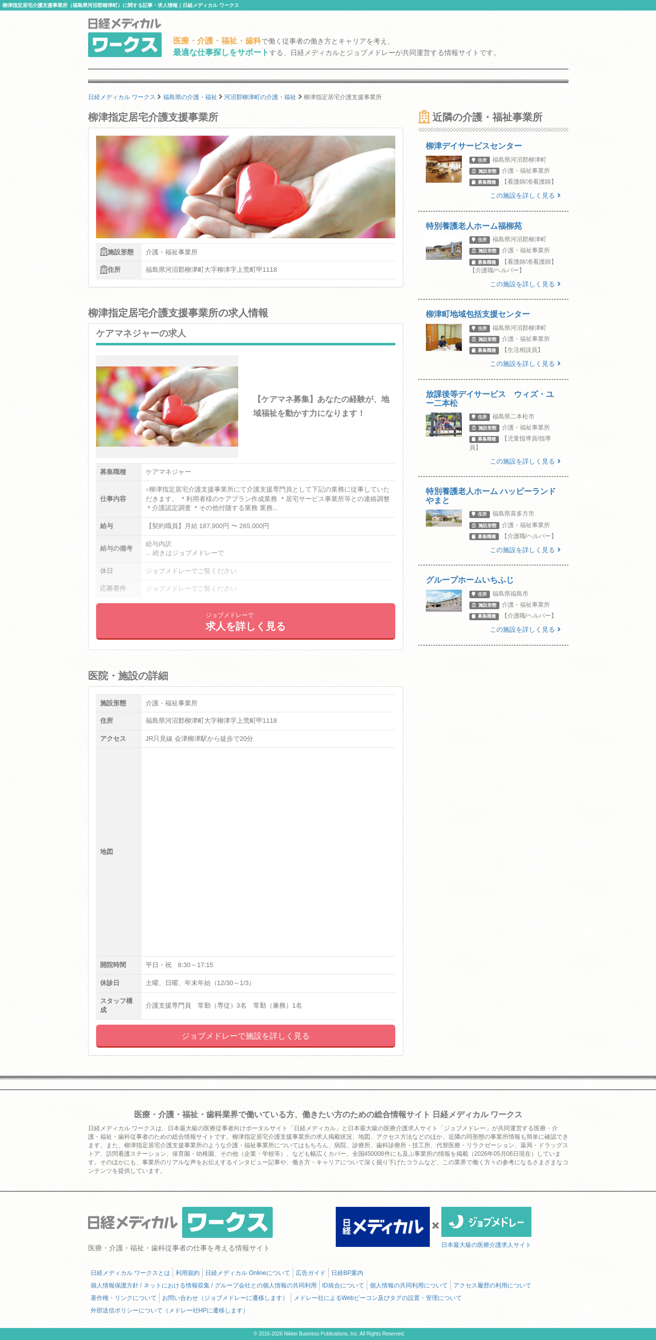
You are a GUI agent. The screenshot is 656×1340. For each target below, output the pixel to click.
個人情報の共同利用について (409, 1285)
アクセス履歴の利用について (492, 1285)
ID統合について (343, 1285)
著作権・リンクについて (124, 1297)
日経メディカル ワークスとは (130, 1272)
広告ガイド (311, 1272)
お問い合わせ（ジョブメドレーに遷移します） (225, 1297)
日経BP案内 (347, 1272)
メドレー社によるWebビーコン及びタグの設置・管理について (378, 1297)
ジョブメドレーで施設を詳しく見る (246, 1036)
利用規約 (188, 1272)
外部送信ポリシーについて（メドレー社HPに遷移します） (170, 1310)
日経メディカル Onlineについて (247, 1272)
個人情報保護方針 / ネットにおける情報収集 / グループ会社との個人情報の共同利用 (204, 1285)
